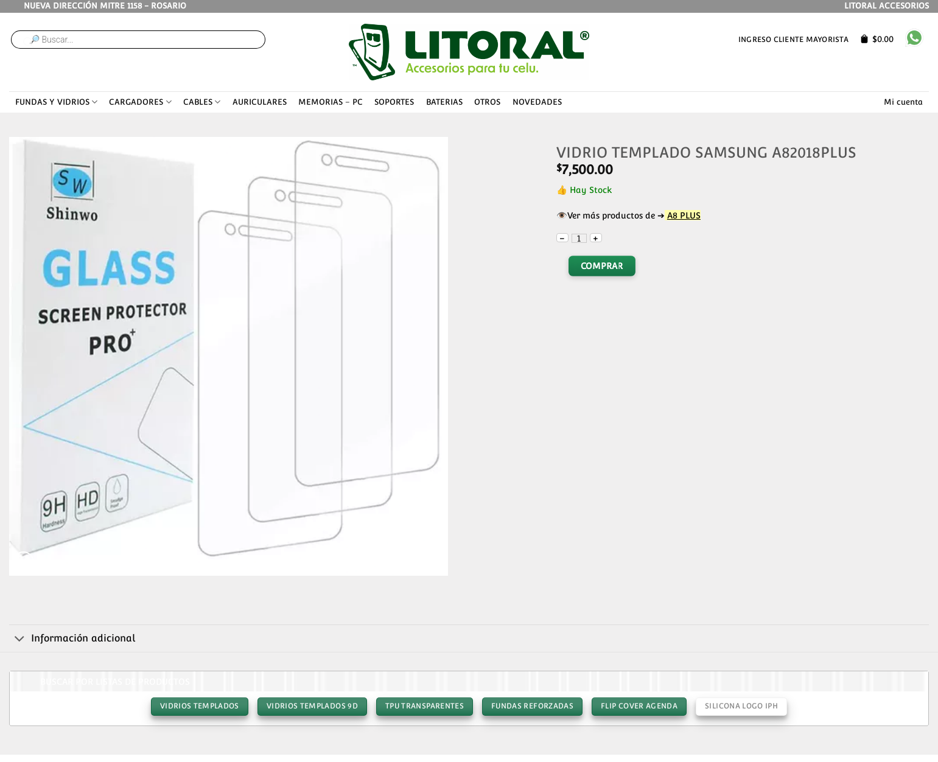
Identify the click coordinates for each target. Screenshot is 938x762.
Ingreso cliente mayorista (793, 39)
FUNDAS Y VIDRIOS (56, 102)
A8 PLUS (684, 215)
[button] (23, 562)
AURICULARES (260, 102)
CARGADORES (140, 102)
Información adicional (72, 639)
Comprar (602, 266)
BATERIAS (444, 102)
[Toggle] (19, 639)
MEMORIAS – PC (330, 102)
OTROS (487, 102)
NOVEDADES (537, 102)
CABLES (201, 102)
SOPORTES (394, 102)
